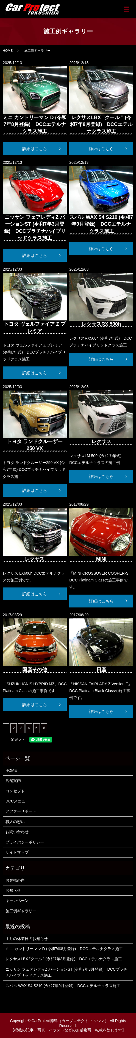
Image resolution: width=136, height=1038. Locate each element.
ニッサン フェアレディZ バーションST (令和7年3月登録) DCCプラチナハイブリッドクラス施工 (66, 972)
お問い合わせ (17, 832)
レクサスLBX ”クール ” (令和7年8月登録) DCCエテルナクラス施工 (63, 959)
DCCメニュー (17, 801)
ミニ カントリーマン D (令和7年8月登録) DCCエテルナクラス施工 (64, 949)
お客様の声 (15, 880)
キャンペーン (17, 900)
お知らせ (13, 890)
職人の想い (15, 821)
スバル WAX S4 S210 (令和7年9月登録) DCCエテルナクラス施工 (62, 985)
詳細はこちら (34, 148)
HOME (8, 51)
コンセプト (15, 791)
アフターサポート (20, 811)
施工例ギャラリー (20, 911)
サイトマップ (17, 852)
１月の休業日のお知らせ (26, 938)
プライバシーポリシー (24, 842)
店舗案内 (13, 780)
